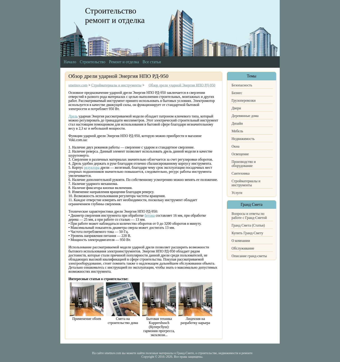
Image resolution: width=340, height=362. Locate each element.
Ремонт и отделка (124, 62)
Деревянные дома (245, 116)
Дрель (73, 116)
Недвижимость (243, 139)
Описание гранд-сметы (249, 256)
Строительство (92, 62)
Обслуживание (243, 248)
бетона (149, 215)
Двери (236, 108)
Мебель (237, 131)
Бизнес (237, 93)
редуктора (91, 167)
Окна (235, 146)
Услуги (237, 193)
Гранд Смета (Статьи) (248, 225)
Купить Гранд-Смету (247, 233)
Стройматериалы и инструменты (246, 183)
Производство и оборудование (244, 164)
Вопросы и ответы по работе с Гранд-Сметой (249, 216)
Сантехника (241, 173)
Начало (70, 62)
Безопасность (242, 85)
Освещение (240, 154)
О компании (241, 241)
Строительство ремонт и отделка (115, 15)
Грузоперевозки (244, 100)
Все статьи (152, 62)
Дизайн (237, 123)
